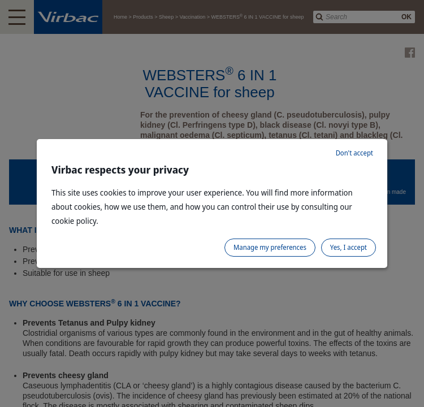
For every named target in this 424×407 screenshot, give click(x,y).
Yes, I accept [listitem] (348, 247)
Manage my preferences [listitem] (269, 247)
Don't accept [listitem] (354, 153)
